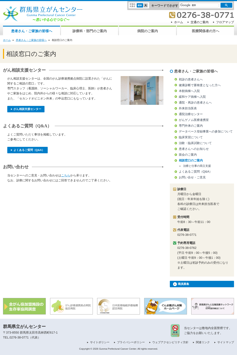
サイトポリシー (100, 342)
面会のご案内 (188, 154)
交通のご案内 (200, 22)
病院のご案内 (147, 31)
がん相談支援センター (25, 109)
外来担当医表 (188, 108)
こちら (65, 175)
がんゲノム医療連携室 (194, 120)
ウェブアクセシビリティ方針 (170, 342)
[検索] (196, 5)
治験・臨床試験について (195, 143)
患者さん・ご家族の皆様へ (31, 31)
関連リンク (203, 342)
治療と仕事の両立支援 (197, 165)
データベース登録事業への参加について (206, 131)
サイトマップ (225, 342)
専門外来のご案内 (191, 125)
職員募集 (181, 284)
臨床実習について (191, 137)
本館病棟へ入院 (189, 91)
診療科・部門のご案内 (90, 31)
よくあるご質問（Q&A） (27, 150)
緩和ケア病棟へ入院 (192, 96)
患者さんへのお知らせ (194, 148)
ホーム (178, 22)
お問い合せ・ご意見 (192, 177)
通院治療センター (191, 114)
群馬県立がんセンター (24, 326)
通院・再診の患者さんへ (195, 102)
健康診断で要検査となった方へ (200, 85)
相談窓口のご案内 (191, 160)
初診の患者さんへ (191, 79)
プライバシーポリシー (131, 342)
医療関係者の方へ (205, 31)
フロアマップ (225, 22)
